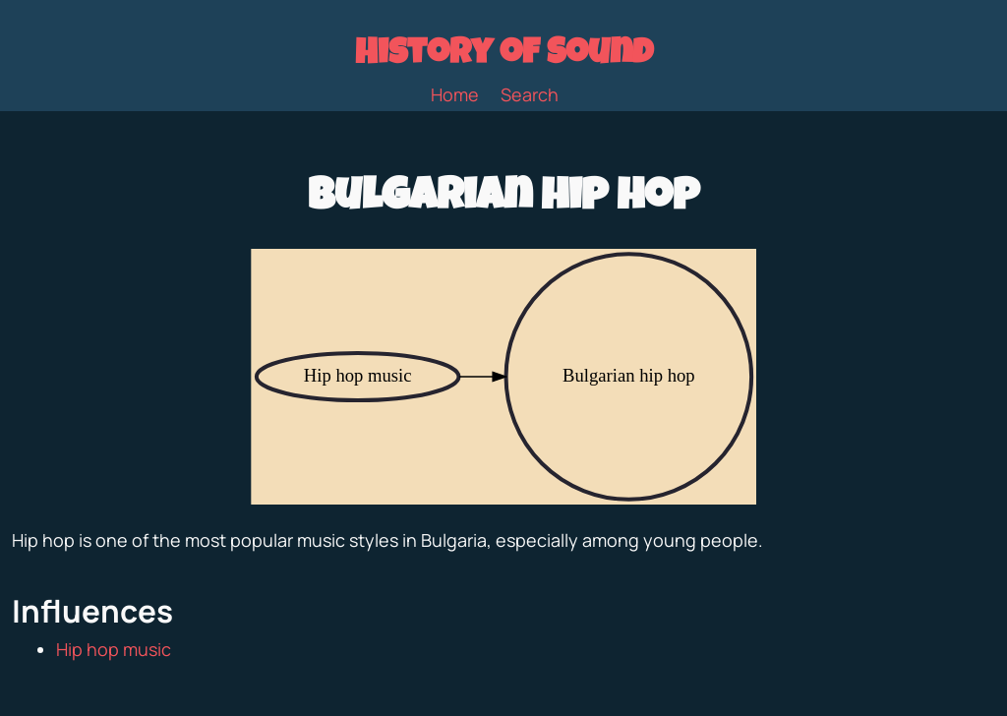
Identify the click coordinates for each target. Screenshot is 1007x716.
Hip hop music (113, 649)
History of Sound (504, 56)
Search (530, 94)
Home (455, 94)
